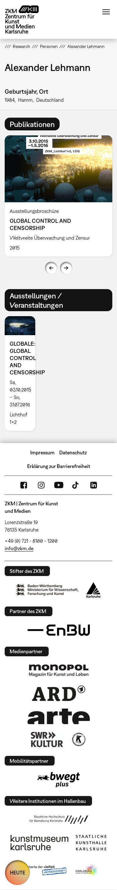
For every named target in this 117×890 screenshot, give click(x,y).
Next (66, 268)
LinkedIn (93, 485)
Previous (51, 268)
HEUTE (17, 872)
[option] (22, 373)
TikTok (76, 485)
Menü (106, 12)
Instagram (41, 485)
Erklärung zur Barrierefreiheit (58, 466)
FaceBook (23, 485)
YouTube (58, 485)
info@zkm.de (19, 548)
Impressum (42, 452)
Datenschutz (73, 452)
